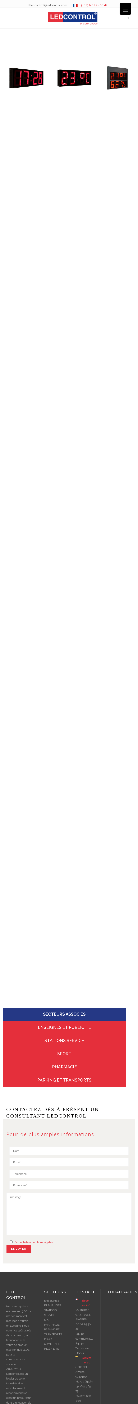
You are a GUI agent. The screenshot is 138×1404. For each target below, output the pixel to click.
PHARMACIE (64, 1014)
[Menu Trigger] (125, 9)
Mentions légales (79, 1397)
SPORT (64, 1000)
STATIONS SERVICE (64, 987)
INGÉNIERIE (51, 1296)
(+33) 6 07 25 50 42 (93, 5)
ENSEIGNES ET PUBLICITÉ (64, 974)
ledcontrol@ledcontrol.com (47, 5)
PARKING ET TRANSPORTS (64, 1027)
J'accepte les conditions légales (33, 1189)
